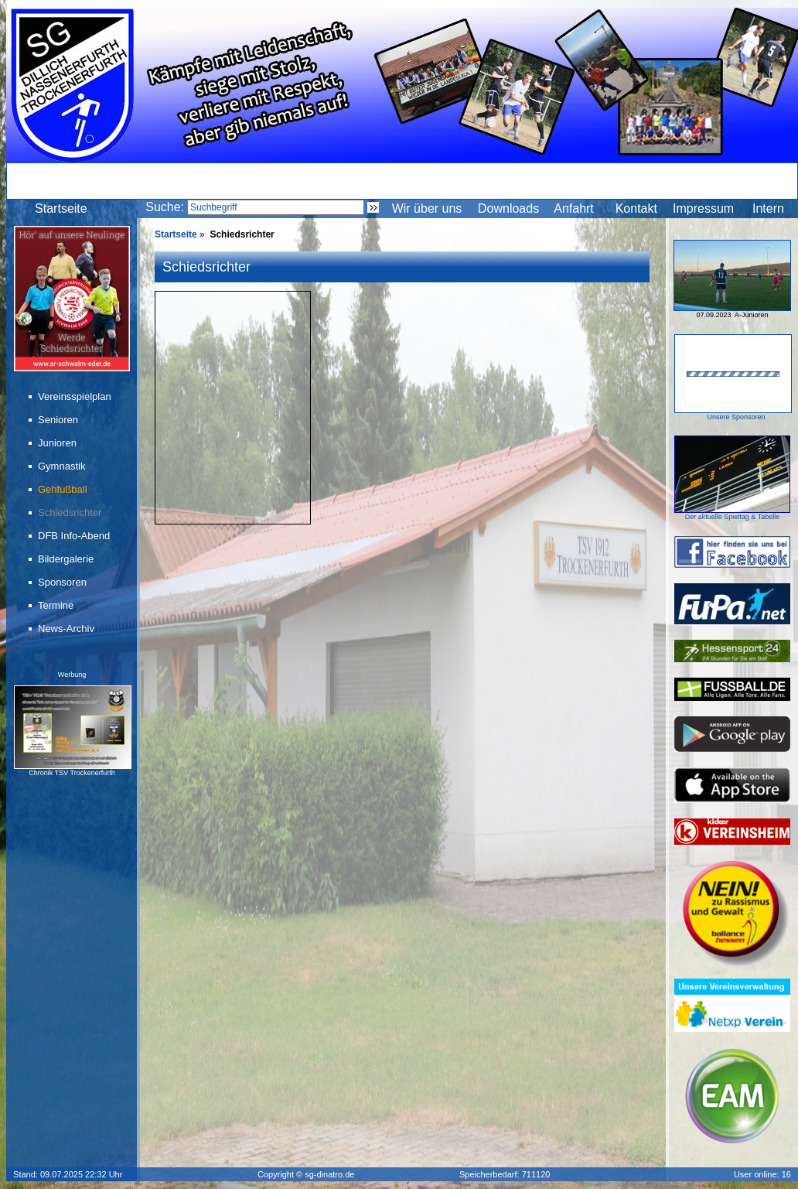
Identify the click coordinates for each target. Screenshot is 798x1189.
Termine (56, 605)
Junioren (58, 443)
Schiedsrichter (70, 512)
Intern (768, 208)
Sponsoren (63, 582)
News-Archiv (67, 628)
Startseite (61, 208)
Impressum (703, 208)
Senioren (59, 419)
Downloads (508, 208)
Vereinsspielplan (75, 396)
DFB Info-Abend (75, 536)
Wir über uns (427, 208)
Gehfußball (63, 489)
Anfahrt (574, 208)
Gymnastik (62, 466)
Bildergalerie (67, 559)
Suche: (164, 207)
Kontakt (636, 208)
